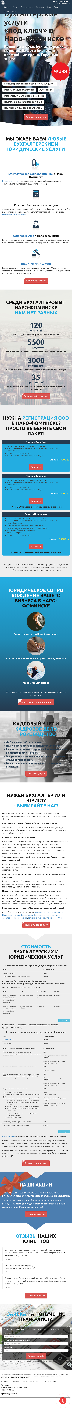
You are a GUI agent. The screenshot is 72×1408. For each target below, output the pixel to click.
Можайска (55, 915)
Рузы (60, 918)
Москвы (38, 912)
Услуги (15, 7)
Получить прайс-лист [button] (36, 925)
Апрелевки (7, 918)
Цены (49, 7)
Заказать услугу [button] (36, 773)
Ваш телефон (8, 1347)
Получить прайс (36, 1356)
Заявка (6, 12)
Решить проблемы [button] (36, 117)
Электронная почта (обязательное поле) (17, 1340)
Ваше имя (7, 1333)
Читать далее (64, 1020)
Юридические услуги (36, 264)
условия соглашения (8, 1363)
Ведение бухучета (10, 181)
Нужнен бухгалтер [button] (36, 280)
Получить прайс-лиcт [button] (36, 1163)
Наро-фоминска (20, 918)
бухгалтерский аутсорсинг (14, 214)
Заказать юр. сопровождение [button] (36, 702)
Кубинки (41, 918)
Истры (17, 915)
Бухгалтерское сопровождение (30, 173)
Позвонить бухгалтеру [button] (36, 396)
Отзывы (57, 7)
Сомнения (40, 7)
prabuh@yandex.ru (64, 3)
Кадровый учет (23, 235)
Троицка (46, 912)
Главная (7, 7)
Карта (14, 12)
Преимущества (27, 7)
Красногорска (27, 915)
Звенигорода (57, 912)
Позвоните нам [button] (9, 1136)
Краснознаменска (42, 915)
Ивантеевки (7, 915)
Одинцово (51, 918)
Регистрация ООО (8, 1039)
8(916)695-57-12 (63, 1)
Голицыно (32, 918)
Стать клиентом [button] (36, 1214)
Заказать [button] (36, 467)
